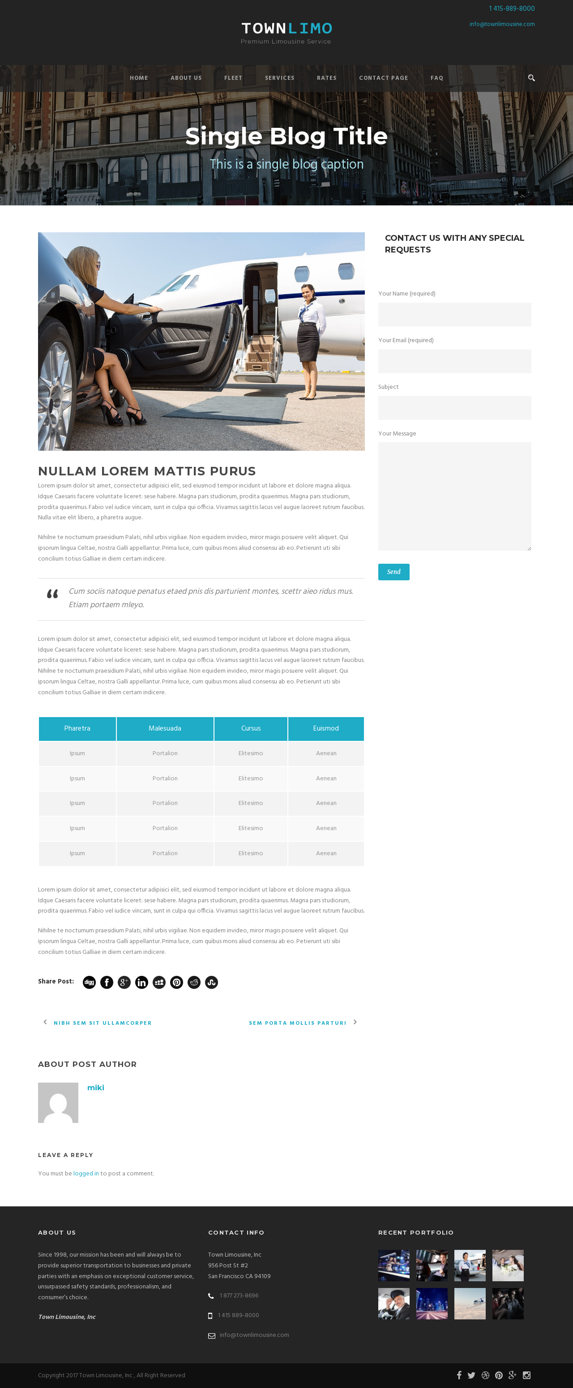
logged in (86, 1174)
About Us (186, 78)
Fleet (233, 78)
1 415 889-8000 (238, 1315)
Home (139, 78)
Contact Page (383, 78)
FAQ (437, 78)
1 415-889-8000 (512, 9)
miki (95, 1087)
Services (280, 78)
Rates (327, 78)
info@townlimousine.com (502, 24)
